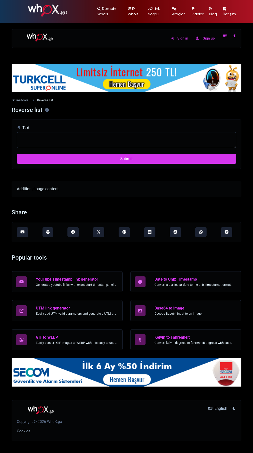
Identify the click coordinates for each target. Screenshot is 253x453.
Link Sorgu (154, 11)
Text (23, 128)
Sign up (205, 38)
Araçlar (178, 12)
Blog (213, 12)
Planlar (198, 12)
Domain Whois (106, 11)
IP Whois (133, 11)
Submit (126, 158)
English (217, 408)
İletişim (229, 12)
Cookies (23, 431)
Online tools (20, 100)
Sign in (179, 38)
